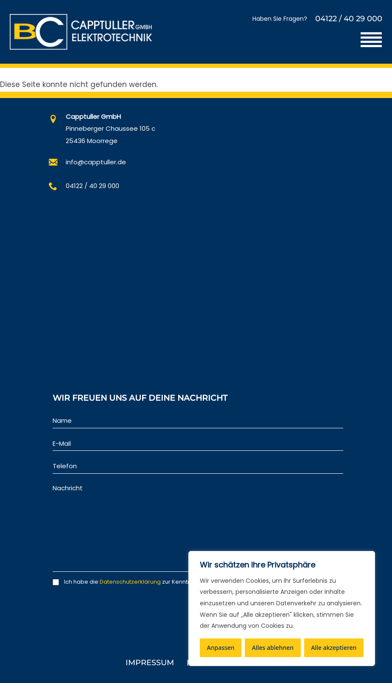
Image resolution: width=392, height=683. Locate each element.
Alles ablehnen (273, 648)
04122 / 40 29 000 (348, 18)
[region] (281, 608)
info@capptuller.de (96, 161)
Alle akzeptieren (333, 648)
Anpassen (221, 648)
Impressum (150, 662)
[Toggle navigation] (371, 40)
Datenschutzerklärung (130, 582)
